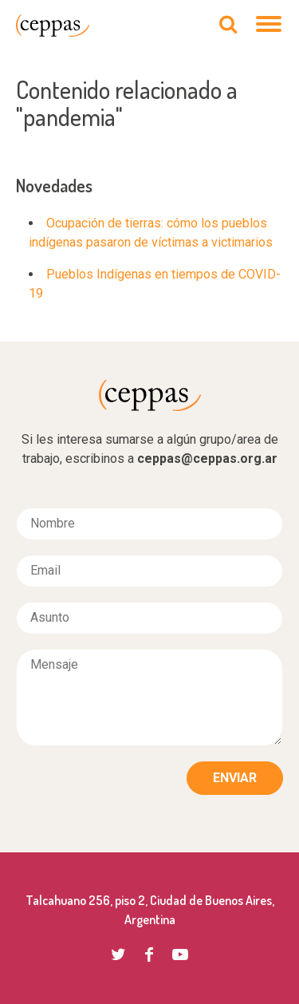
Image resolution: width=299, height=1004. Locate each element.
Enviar (235, 777)
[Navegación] (269, 25)
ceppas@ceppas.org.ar (207, 458)
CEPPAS (52, 26)
